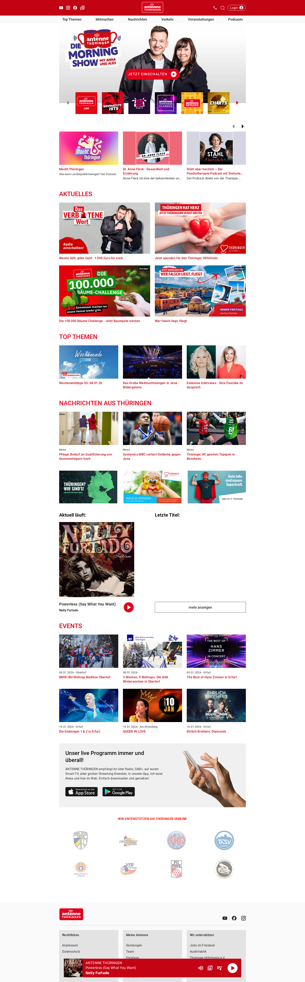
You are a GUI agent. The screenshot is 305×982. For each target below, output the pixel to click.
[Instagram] (243, 918)
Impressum (70, 945)
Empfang (132, 958)
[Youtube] (225, 918)
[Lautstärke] (201, 968)
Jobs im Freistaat (202, 945)
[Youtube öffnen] (61, 8)
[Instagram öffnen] (68, 8)
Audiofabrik (198, 951)
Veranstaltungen (201, 19)
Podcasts (235, 19)
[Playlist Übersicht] (219, 968)
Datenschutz (71, 951)
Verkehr (167, 19)
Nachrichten (137, 19)
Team (130, 951)
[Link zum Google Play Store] (119, 792)
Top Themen (72, 19)
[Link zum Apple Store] (81, 792)
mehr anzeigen (200, 607)
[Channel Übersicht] (210, 968)
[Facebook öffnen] (75, 8)
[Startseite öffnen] (152, 8)
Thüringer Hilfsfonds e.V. (207, 958)
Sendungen (134, 945)
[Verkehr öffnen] (82, 8)
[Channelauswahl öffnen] (222, 8)
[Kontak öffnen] (215, 8)
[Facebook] (234, 918)
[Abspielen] (232, 968)
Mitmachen (105, 19)
